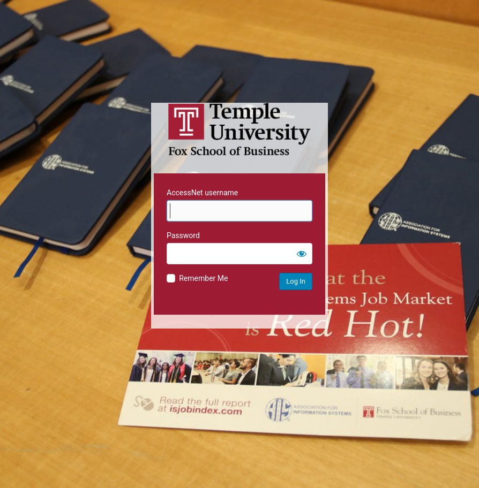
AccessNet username (202, 192)
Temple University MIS (239, 129)
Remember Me (203, 278)
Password (183, 235)
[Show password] (301, 253)
